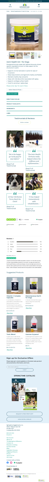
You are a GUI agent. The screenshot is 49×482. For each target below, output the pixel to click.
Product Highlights (13, 104)
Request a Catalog (12, 445)
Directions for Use (13, 99)
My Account (10, 438)
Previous (8, 32)
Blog (8, 449)
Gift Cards (9, 457)
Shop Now (10, 313)
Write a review (24, 122)
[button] (41, 480)
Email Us (9, 435)
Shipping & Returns (12, 452)
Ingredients (11, 109)
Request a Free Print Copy (24, 414)
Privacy (9, 454)
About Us (9, 440)
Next (41, 32)
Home (8, 11)
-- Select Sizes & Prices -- (15, 90)
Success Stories (11, 447)
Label (8, 113)
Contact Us (10, 443)
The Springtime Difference (14, 441)
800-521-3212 (10, 433)
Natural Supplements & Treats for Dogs (20, 11)
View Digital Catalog (24, 419)
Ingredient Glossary (12, 450)
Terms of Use (10, 456)
